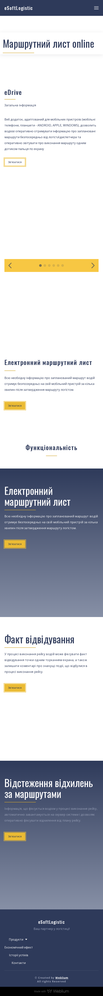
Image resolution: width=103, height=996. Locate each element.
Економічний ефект (18, 947)
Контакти (19, 963)
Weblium (61, 977)
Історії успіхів (18, 955)
